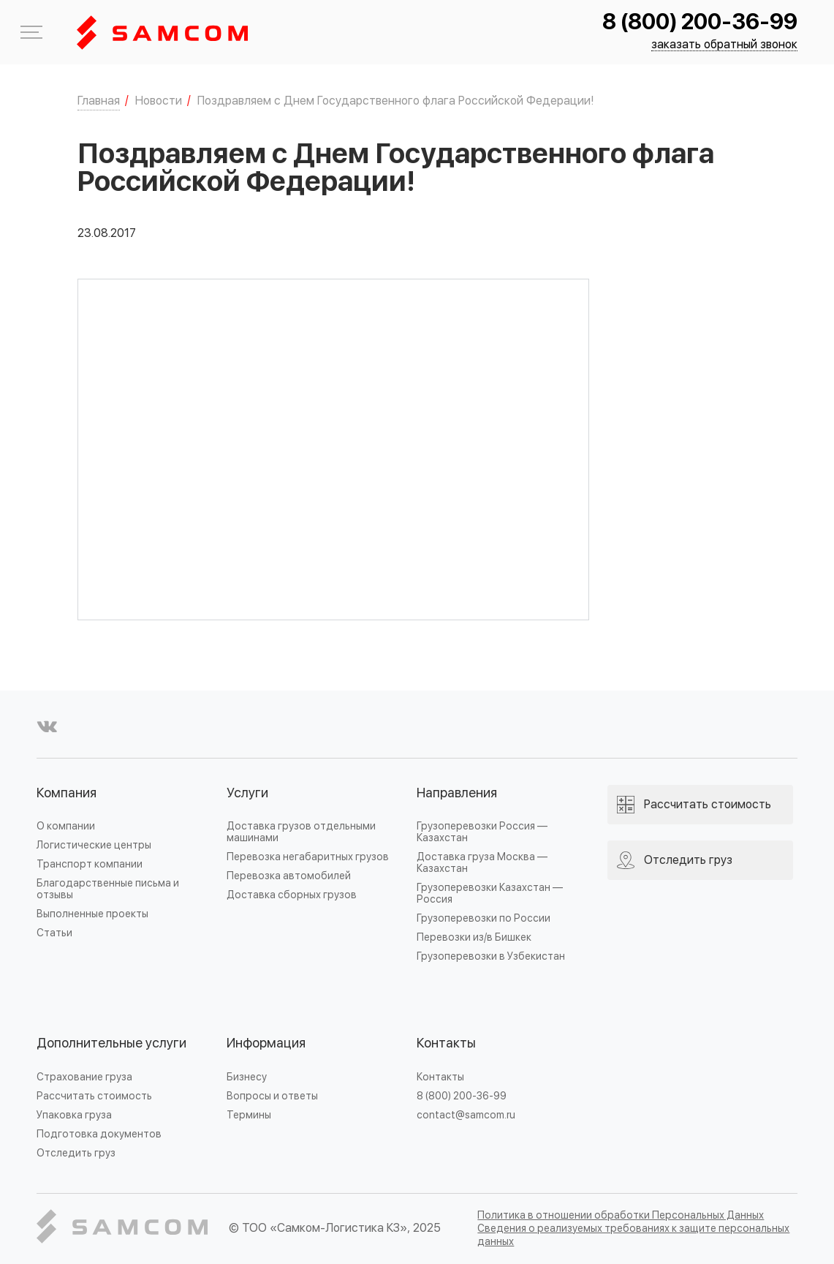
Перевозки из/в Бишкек (474, 937)
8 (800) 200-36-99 (699, 22)
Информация (266, 1043)
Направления (457, 793)
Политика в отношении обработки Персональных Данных (620, 1215)
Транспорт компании (90, 864)
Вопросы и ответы (272, 1096)
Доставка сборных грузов (292, 895)
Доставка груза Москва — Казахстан (482, 862)
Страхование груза (84, 1077)
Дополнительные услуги (111, 1043)
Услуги (247, 793)
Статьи (54, 933)
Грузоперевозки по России (483, 918)
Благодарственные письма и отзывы (108, 889)
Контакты (446, 1043)
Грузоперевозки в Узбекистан (491, 956)
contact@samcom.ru (466, 1115)
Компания (66, 793)
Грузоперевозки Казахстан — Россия (490, 893)
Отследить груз (76, 1153)
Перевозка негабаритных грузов (308, 857)
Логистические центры (94, 845)
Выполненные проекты (92, 914)
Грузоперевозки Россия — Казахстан (482, 832)
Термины (249, 1115)
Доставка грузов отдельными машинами (301, 832)
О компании (66, 826)
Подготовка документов (99, 1134)
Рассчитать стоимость (94, 1096)
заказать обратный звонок (724, 45)
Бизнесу (247, 1077)
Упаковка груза (74, 1115)
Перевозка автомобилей (289, 876)
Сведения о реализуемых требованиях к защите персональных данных (633, 1235)
